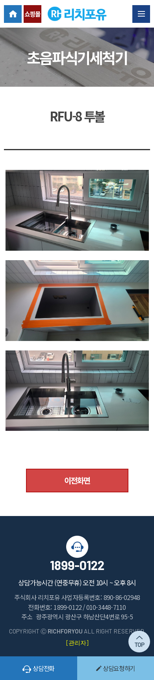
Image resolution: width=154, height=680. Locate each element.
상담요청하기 (115, 668)
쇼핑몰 (32, 14)
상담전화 (38, 668)
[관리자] (77, 642)
